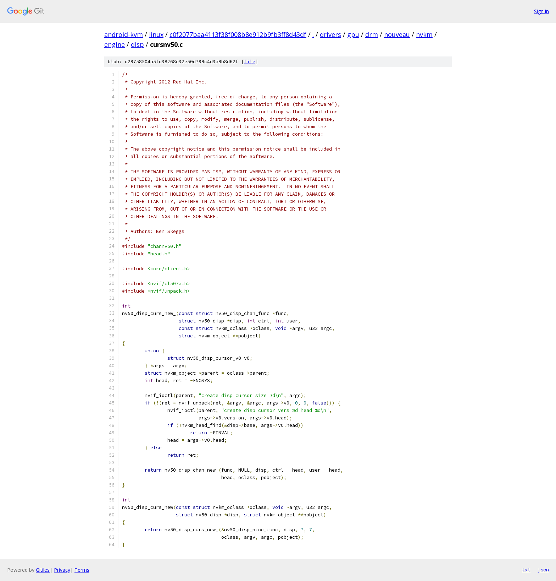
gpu (353, 34)
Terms (81, 569)
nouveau (397, 34)
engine (114, 44)
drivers (330, 34)
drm (371, 34)
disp (137, 44)
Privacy (62, 569)
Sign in (541, 11)
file (249, 62)
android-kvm (123, 34)
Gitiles (43, 569)
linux (156, 34)
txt (526, 569)
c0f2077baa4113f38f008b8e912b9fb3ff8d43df (237, 34)
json (543, 569)
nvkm (424, 34)
